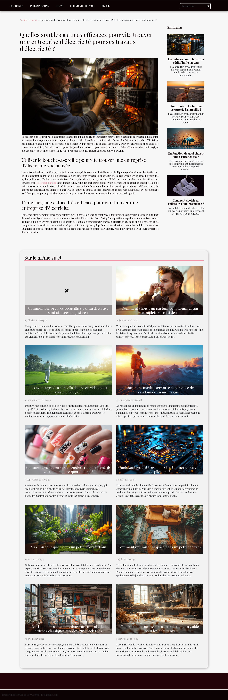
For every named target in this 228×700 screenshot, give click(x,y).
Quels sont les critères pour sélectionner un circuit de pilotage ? (159, 469)
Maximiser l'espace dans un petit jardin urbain (68, 546)
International (39, 6)
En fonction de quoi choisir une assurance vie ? (186, 155)
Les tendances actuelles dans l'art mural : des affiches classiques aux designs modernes (68, 628)
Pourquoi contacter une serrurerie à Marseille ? (186, 107)
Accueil (23, 19)
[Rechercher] (195, 6)
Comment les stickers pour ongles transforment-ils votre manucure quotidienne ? (68, 469)
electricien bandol (46, 182)
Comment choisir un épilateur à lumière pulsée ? (186, 202)
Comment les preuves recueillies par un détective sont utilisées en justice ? (68, 310)
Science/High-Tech (82, 6)
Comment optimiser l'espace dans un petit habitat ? (160, 546)
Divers (105, 6)
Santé (59, 6)
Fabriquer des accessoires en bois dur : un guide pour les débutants (160, 628)
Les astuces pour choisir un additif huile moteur (186, 60)
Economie (16, 6)
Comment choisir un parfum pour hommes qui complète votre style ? (160, 310)
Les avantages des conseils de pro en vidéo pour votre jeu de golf (68, 389)
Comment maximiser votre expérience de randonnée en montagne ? (159, 389)
